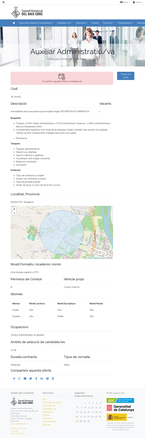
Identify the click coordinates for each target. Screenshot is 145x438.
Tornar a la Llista (126, 76)
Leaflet (89, 258)
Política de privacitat (18, 428)
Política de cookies (18, 433)
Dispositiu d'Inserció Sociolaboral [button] (35, 23)
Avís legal (14, 431)
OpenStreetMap (99, 258)
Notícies (47, 425)
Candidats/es (49, 409)
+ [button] (14, 209)
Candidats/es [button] (63, 23)
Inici (44, 399)
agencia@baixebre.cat (19, 424)
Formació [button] (107, 23)
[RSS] (4, 2)
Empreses (47, 412)
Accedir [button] (137, 2)
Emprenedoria (49, 421)
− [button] (14, 213)
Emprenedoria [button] (125, 23)
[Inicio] (27, 11)
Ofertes (95, 23)
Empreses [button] (81, 23)
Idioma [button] (124, 2)
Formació (47, 418)
